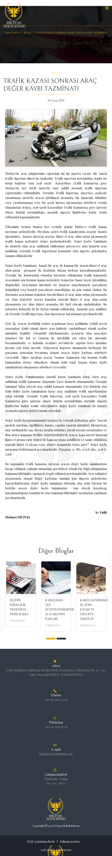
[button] (51, 639)
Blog (27, 32)
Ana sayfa (12, 32)
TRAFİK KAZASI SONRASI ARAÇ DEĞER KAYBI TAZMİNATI (71, 32)
